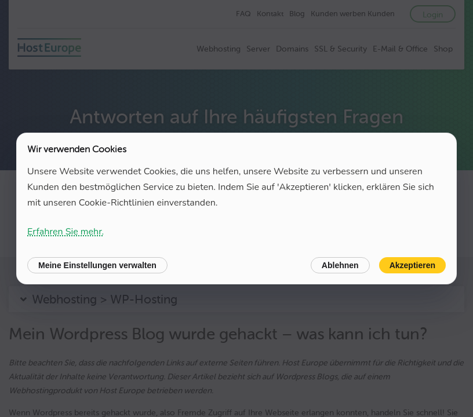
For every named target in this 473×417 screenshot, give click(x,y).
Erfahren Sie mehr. (65, 231)
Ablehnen (340, 265)
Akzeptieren (412, 265)
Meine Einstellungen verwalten (97, 265)
